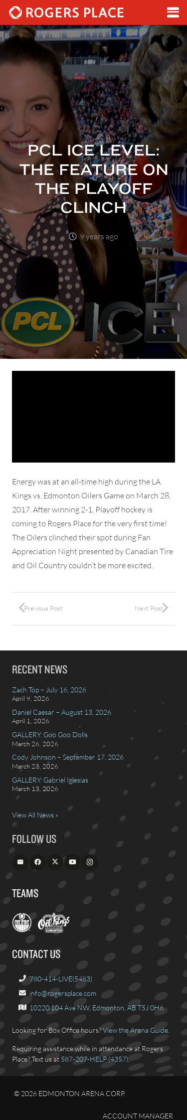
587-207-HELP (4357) (94, 1059)
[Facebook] (37, 862)
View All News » (35, 814)
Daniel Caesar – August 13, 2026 (61, 712)
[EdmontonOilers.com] (22, 930)
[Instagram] (90, 862)
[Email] (20, 862)
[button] (173, 12)
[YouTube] (72, 862)
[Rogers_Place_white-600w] (66, 12)
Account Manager (138, 1116)
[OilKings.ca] (53, 930)
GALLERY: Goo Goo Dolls (50, 734)
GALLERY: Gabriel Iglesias (50, 780)
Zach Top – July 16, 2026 (49, 689)
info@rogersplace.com (62, 993)
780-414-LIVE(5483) (60, 978)
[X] (55, 862)
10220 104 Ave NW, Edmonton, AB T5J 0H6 (96, 1007)
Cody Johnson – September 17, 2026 (68, 757)
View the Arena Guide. (136, 1030)
